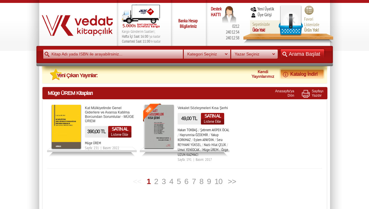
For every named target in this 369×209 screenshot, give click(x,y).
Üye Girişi (261, 14)
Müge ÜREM (93, 142)
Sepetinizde (261, 27)
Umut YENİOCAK (188, 149)
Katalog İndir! (302, 74)
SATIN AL (120, 129)
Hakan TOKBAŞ (187, 129)
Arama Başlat (302, 54)
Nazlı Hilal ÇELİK (215, 144)
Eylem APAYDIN (204, 139)
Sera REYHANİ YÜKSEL (200, 142)
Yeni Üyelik (262, 9)
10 (218, 181)
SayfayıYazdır (317, 93)
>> (232, 181)
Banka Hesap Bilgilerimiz (188, 23)
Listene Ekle (119, 134)
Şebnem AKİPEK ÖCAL (214, 129)
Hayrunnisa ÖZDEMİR (194, 134)
